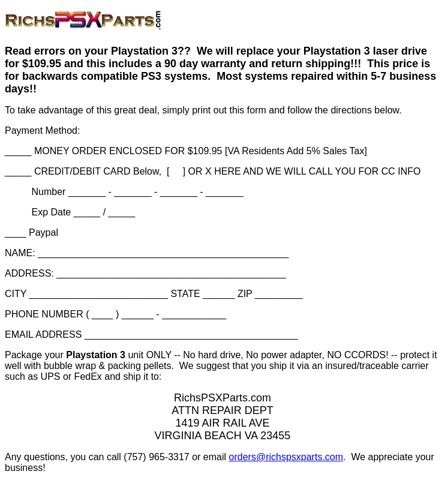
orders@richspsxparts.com (286, 457)
